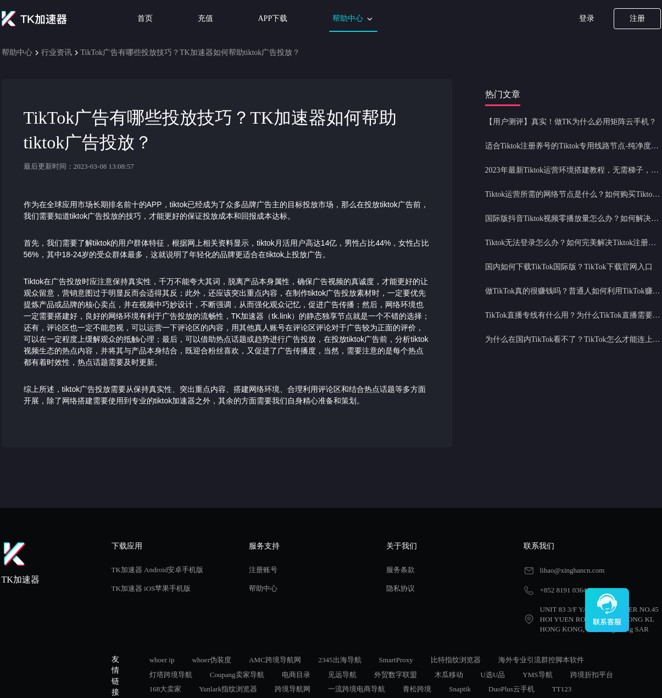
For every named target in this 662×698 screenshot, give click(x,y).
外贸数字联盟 (395, 675)
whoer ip (162, 660)
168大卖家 (165, 689)
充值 (205, 18)
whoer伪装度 (211, 660)
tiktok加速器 (175, 400)
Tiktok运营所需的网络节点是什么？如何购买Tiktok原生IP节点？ (573, 194)
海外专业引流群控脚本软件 (541, 660)
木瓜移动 (449, 675)
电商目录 (296, 675)
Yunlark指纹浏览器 (228, 689)
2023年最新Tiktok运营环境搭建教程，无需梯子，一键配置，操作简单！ (573, 170)
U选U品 (493, 675)
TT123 (561, 689)
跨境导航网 (292, 689)
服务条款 (400, 570)
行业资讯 (56, 52)
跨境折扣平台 (591, 675)
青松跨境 (417, 689)
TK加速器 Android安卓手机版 (158, 570)
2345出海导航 (340, 660)
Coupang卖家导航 (237, 675)
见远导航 (342, 675)
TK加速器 (247, 316)
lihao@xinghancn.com (572, 570)
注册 (637, 18)
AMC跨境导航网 (275, 660)
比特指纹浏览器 (456, 660)
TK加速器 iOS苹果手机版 (151, 588)
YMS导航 (537, 675)
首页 (145, 18)
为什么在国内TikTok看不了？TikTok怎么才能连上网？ (573, 339)
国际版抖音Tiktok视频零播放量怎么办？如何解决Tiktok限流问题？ (573, 218)
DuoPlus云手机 (511, 689)
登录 (586, 18)
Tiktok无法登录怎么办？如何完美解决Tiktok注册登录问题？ (573, 243)
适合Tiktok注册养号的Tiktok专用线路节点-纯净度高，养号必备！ (573, 146)
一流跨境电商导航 (356, 689)
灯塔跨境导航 (170, 675)
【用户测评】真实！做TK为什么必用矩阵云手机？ (571, 122)
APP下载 (273, 18)
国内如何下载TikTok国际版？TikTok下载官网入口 (569, 267)
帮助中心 (353, 19)
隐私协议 (400, 588)
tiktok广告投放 (94, 216)
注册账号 (263, 570)
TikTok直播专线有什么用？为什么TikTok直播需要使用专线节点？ (573, 315)
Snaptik (460, 689)
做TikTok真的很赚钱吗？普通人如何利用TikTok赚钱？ (573, 291)
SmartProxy (396, 660)
